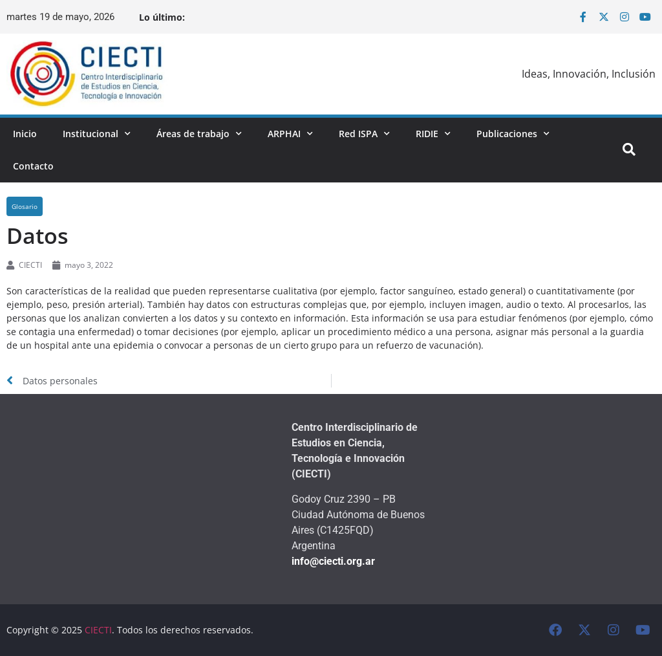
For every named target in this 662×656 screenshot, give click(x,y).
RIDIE (433, 134)
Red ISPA (364, 134)
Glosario (24, 206)
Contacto (33, 166)
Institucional (97, 134)
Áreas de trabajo (199, 134)
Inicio (25, 133)
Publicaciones (513, 134)
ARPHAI (290, 134)
